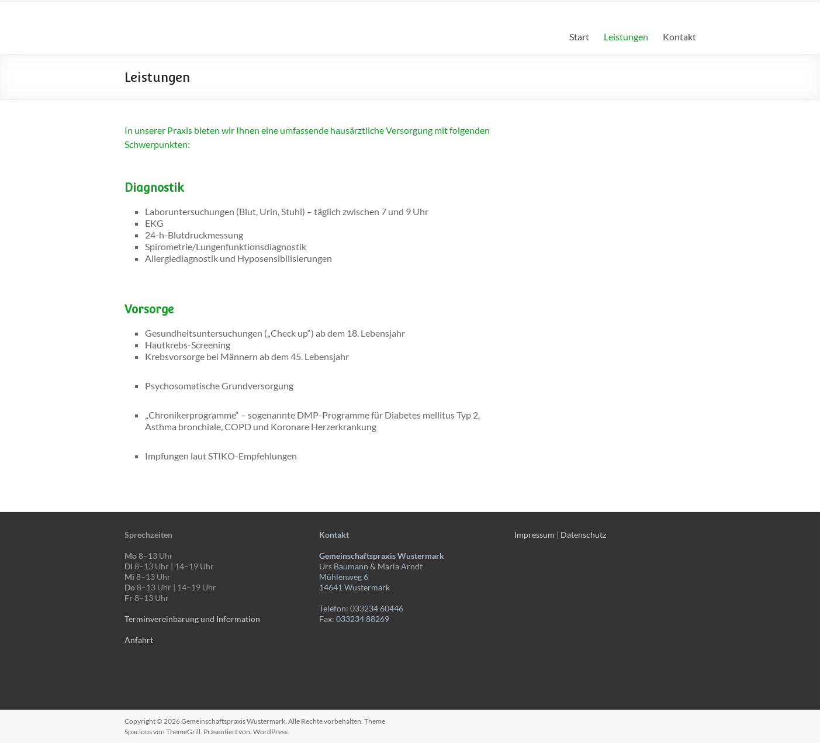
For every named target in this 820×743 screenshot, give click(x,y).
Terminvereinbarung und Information (192, 619)
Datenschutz (583, 535)
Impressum (534, 535)
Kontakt (679, 36)
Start (579, 36)
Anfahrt (138, 640)
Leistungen (626, 36)
